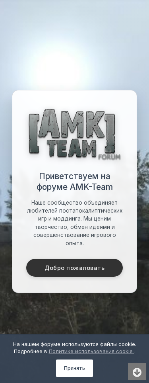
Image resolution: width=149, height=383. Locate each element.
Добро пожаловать (74, 267)
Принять (74, 368)
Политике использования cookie (91, 351)
